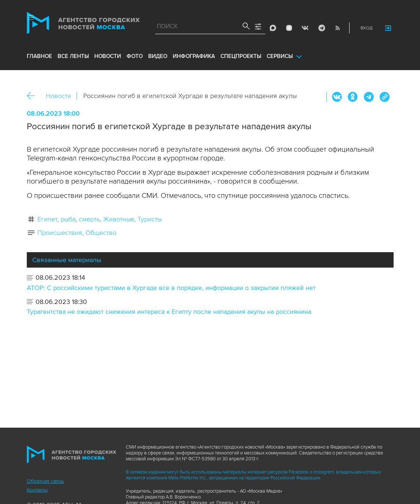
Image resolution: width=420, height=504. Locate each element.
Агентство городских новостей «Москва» (83, 24)
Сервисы (280, 56)
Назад (33, 96)
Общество (100, 233)
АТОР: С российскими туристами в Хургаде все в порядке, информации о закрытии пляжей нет (171, 288)
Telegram (321, 27)
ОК (353, 97)
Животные (118, 219)
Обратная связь (45, 481)
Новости (58, 96)
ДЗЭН (289, 27)
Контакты (37, 490)
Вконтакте (337, 97)
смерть (89, 219)
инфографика (194, 56)
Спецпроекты (240, 56)
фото (135, 56)
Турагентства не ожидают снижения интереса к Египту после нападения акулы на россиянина (169, 312)
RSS (337, 27)
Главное (39, 56)
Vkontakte (305, 27)
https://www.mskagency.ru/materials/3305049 (384, 97)
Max (272, 27)
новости (107, 56)
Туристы (150, 219)
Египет (47, 219)
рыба (68, 219)
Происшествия (59, 233)
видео (157, 56)
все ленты (73, 56)
